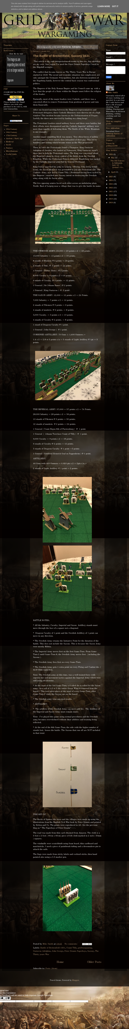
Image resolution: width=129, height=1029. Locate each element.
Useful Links (11, 154)
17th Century (11, 135)
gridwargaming (85, 948)
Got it (115, 6)
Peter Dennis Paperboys (75, 951)
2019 (111, 199)
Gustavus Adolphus (42, 951)
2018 (111, 203)
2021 (111, 192)
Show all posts (90, 47)
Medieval (10, 142)
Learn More (103, 6)
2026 (111, 154)
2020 (111, 195)
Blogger (75, 980)
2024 (111, 180)
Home (60, 962)
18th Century (11, 132)
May (113, 158)
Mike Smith (113, 92)
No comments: (71, 944)
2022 (111, 188)
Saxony (90, 951)
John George (57, 951)
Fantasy (9, 148)
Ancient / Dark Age (14, 139)
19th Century (11, 129)
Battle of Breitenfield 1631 (52, 948)
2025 (111, 177)
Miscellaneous (12, 151)
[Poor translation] (7, 998)
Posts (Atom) (51, 968)
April (113, 172)
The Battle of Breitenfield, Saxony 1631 (61, 56)
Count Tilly (71, 948)
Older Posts (94, 962)
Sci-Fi (8, 145)
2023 (111, 184)
